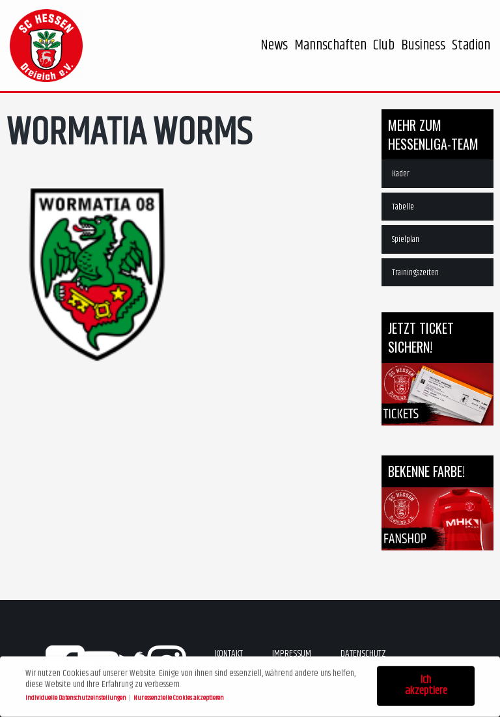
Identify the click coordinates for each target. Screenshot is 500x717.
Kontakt (229, 653)
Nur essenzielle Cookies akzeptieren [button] (178, 695)
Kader (401, 173)
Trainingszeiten (415, 272)
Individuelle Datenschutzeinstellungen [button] (76, 695)
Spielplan (405, 239)
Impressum (291, 653)
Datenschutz (363, 653)
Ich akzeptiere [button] (426, 684)
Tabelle (403, 206)
